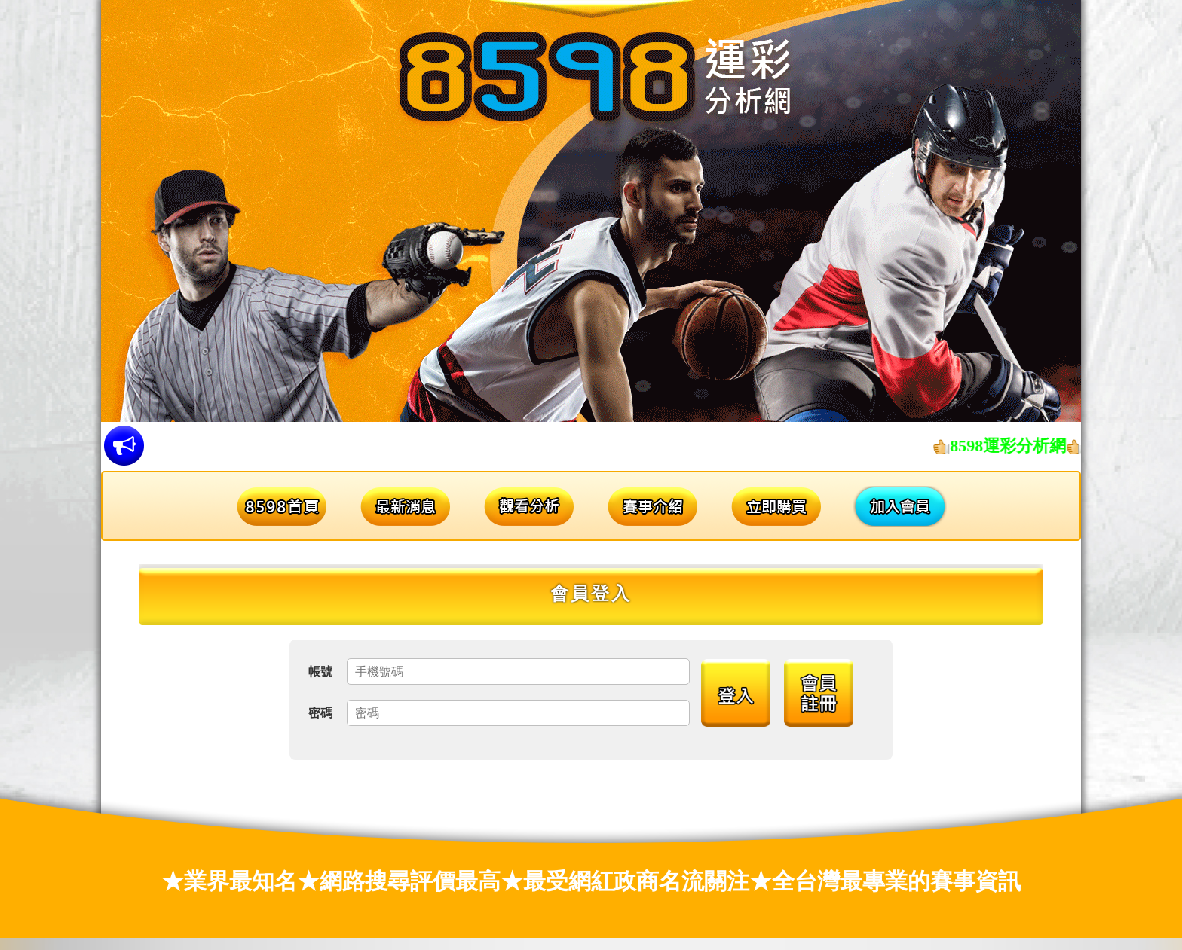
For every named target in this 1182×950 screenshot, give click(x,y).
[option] (591, 211)
